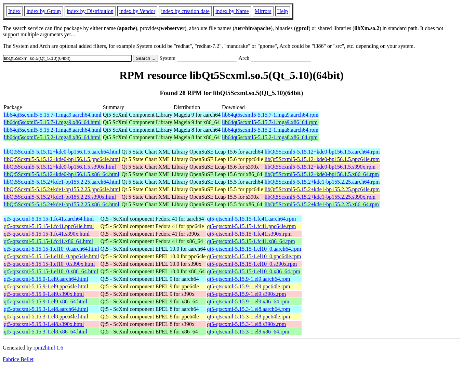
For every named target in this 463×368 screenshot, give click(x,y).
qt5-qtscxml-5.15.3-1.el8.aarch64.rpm (248, 309)
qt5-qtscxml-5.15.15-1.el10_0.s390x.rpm (252, 264)
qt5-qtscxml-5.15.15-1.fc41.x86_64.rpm (251, 241)
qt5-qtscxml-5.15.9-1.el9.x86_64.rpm (248, 301)
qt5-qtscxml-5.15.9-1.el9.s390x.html (44, 294)
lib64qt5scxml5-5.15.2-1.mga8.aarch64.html (53, 130)
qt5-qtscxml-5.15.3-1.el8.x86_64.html (45, 331)
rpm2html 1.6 (48, 348)
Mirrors (263, 11)
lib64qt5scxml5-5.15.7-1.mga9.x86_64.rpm (270, 122)
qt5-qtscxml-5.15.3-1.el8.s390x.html (44, 324)
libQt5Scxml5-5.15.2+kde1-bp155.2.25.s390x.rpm (320, 197)
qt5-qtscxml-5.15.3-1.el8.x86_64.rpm (248, 331)
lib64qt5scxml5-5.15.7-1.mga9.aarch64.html (53, 115)
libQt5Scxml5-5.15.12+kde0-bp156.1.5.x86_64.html (61, 174)
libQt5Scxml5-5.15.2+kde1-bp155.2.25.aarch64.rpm (322, 182)
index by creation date (185, 11)
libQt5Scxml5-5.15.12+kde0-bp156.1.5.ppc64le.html (62, 159)
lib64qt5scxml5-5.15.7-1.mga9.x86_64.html (52, 122)
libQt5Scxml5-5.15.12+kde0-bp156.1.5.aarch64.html (62, 152)
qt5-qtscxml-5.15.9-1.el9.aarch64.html (46, 279)
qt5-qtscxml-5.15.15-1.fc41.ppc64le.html (49, 226)
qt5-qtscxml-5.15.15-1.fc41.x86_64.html (48, 241)
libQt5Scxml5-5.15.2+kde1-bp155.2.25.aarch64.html (62, 182)
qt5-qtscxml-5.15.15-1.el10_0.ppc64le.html (51, 256)
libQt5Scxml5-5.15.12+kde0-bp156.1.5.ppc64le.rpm (322, 159)
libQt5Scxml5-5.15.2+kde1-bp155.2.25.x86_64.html (61, 204)
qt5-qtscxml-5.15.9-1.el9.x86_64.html (45, 301)
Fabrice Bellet (18, 359)
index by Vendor (137, 11)
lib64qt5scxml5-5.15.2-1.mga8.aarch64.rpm (270, 130)
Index (14, 11)
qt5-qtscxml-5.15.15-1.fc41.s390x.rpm (249, 234)
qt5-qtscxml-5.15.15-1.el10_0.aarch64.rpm (254, 249)
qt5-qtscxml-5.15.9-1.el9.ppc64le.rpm (248, 286)
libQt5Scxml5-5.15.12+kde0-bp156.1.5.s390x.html (60, 167)
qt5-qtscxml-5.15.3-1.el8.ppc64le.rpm (248, 316)
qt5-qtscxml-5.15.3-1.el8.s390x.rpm (246, 324)
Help (282, 11)
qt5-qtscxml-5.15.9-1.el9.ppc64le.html (46, 286)
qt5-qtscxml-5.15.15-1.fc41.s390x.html (47, 234)
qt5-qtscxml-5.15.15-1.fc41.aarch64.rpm (251, 219)
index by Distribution (90, 11)
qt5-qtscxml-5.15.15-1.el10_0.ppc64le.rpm (254, 256)
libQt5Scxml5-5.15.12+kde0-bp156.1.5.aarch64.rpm (322, 152)
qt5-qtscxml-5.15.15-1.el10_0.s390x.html (49, 264)
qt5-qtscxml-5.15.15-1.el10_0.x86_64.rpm (253, 271)
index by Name (232, 11)
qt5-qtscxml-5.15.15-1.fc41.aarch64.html (49, 219)
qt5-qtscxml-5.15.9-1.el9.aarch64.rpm (248, 279)
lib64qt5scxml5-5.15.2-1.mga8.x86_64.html (52, 137)
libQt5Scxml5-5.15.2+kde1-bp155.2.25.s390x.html (60, 197)
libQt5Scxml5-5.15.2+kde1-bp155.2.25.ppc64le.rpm (322, 189)
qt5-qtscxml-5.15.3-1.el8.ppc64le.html (46, 316)
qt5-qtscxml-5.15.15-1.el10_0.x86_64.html (51, 271)
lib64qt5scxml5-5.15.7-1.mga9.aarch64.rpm (270, 115)
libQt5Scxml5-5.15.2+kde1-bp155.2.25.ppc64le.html (62, 189)
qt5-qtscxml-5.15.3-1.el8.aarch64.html (46, 309)
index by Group (43, 11)
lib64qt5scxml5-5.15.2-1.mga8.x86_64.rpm (270, 137)
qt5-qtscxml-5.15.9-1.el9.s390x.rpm (246, 294)
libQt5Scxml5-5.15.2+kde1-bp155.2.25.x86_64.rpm (322, 204)
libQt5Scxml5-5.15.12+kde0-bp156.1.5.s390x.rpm (320, 167)
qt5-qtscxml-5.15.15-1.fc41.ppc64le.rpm (251, 226)
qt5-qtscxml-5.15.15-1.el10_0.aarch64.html (51, 249)
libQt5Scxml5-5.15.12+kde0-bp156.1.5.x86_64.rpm (322, 174)
